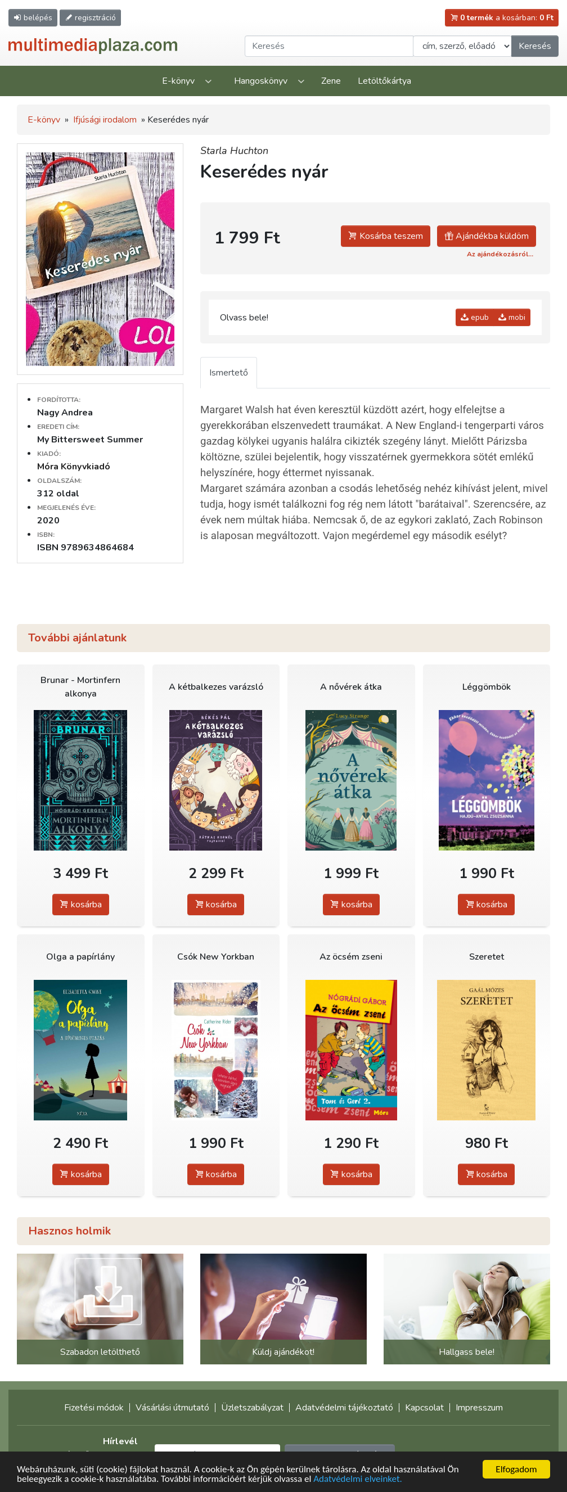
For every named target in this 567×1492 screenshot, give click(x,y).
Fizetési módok (94, 1407)
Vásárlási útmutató (172, 1407)
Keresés (535, 46)
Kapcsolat (424, 1407)
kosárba (81, 904)
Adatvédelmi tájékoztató (344, 1407)
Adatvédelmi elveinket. (357, 1479)
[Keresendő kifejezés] (329, 46)
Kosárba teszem (385, 236)
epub (475, 317)
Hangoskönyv (260, 81)
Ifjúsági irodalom (105, 120)
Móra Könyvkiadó (73, 466)
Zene (331, 81)
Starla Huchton (234, 150)
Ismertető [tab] (228, 373)
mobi (511, 317)
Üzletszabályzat (252, 1407)
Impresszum (479, 1407)
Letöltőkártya (384, 81)
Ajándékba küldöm (486, 236)
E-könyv (178, 81)
